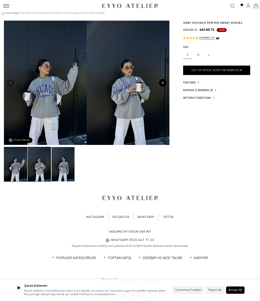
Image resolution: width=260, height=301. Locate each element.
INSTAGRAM (95, 217)
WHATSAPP (146, 217)
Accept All (235, 290)
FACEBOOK (120, 217)
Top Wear (26, 13)
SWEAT (57, 13)
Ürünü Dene (19, 140)
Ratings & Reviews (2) (199, 90)
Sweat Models (43, 13)
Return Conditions (199, 98)
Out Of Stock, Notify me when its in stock (216, 72)
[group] (45, 83)
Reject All (215, 290)
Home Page (10, 13)
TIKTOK (168, 217)
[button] (85, 142)
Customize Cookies (188, 290)
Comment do (207, 38)
